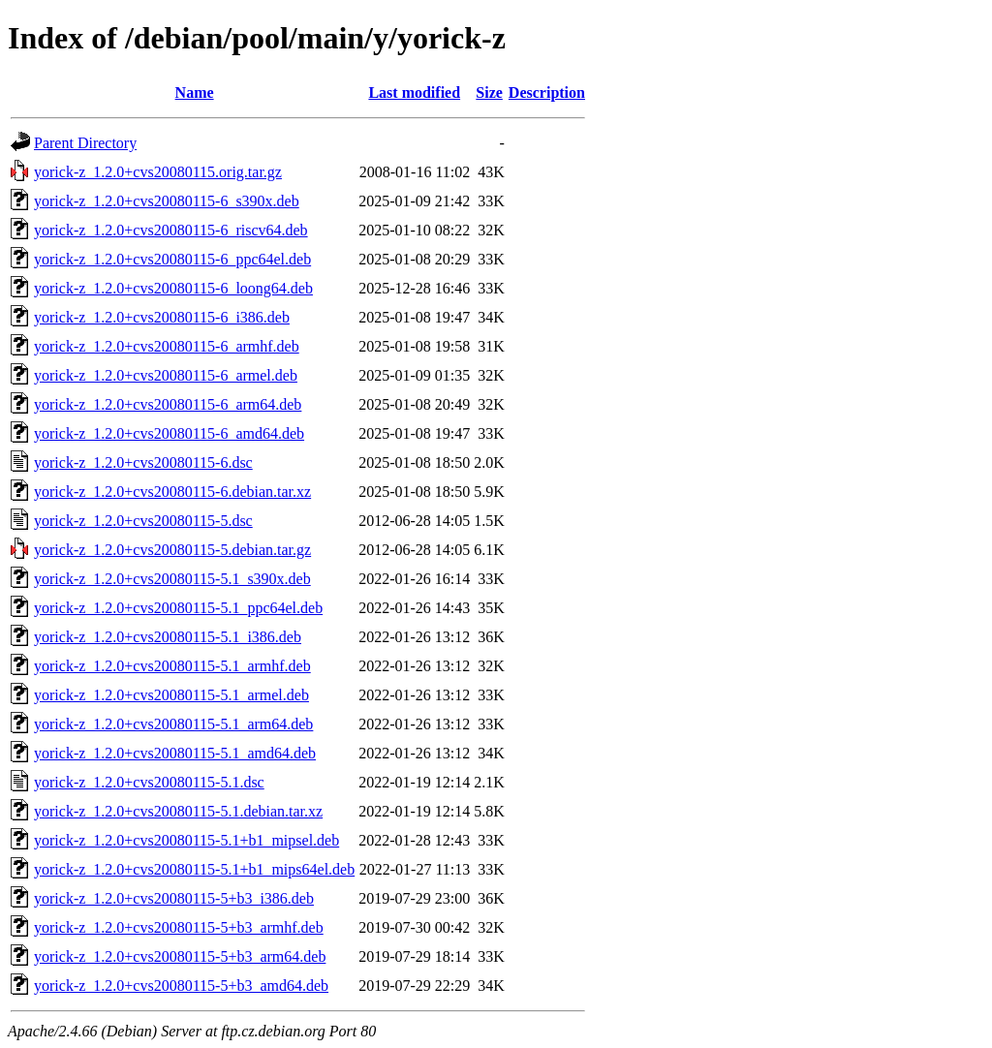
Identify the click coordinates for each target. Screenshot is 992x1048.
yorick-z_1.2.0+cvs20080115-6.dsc (143, 462)
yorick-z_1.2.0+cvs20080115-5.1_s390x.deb (172, 578)
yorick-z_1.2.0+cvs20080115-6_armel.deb (165, 375)
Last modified (414, 92)
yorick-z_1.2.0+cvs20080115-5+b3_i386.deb (174, 898)
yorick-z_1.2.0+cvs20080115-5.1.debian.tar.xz (178, 811)
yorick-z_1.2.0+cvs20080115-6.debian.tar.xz (172, 491)
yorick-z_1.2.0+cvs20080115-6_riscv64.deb (171, 230)
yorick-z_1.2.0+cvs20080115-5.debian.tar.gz (172, 549)
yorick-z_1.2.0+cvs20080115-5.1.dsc (149, 782)
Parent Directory (85, 143)
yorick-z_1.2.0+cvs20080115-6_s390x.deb (166, 201)
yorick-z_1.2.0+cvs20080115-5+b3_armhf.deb (179, 927)
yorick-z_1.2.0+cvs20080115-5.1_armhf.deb (172, 666)
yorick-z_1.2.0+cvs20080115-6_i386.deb (162, 317)
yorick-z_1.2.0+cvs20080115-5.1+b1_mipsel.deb (186, 840)
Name (194, 92)
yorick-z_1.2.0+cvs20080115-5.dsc (143, 520)
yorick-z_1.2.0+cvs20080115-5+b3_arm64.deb (180, 956)
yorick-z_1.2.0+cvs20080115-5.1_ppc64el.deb (178, 608)
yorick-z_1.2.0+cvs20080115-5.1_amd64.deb (175, 753)
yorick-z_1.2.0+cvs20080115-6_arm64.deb (167, 404)
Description (547, 92)
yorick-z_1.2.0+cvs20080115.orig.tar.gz (158, 172)
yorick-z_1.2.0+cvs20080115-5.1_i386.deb (167, 637)
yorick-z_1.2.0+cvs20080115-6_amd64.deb (169, 433)
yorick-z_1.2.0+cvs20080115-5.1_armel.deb (171, 695)
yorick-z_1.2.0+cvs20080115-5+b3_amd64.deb (181, 985)
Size (489, 92)
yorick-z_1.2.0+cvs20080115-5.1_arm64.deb (173, 724)
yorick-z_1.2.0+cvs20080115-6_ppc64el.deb (172, 259)
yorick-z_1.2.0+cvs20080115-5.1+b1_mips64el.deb (194, 869)
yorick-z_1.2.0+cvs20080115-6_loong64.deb (173, 288)
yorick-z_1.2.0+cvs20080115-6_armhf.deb (166, 346)
